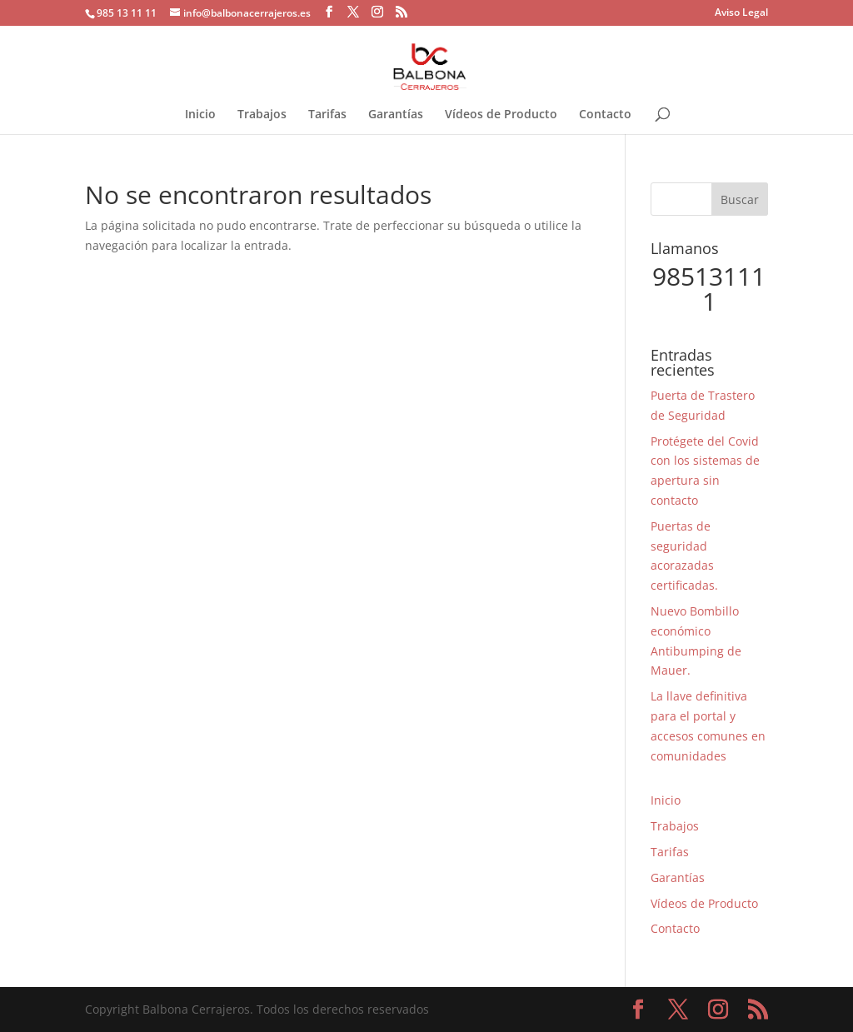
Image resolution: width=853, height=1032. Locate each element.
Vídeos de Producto (501, 115)
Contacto (605, 115)
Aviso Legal (741, 13)
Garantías (395, 115)
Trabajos (262, 115)
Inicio (200, 115)
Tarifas (327, 115)
